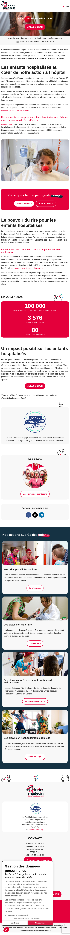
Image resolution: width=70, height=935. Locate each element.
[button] (6, 930)
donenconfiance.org (36, 830)
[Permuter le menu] (67, 6)
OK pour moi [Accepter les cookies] (40, 923)
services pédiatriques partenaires (15, 110)
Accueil (11, 38)
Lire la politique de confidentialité (16, 915)
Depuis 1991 (6, 124)
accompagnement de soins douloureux (26, 268)
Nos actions (20, 38)
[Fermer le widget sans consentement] (38, 860)
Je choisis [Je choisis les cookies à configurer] (15, 923)
